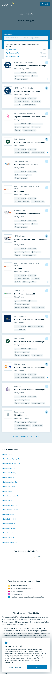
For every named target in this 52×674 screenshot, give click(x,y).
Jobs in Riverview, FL (9, 528)
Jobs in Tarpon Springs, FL (11, 459)
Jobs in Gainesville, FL (9, 542)
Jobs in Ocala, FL (7, 533)
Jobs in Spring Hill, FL (9, 519)
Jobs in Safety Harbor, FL (10, 496)
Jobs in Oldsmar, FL (8, 477)
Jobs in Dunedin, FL (8, 487)
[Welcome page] (8, 4)
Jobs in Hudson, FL (8, 491)
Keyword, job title (8, 34)
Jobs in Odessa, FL (8, 468)
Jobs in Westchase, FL (9, 482)
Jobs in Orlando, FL (8, 537)
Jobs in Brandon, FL (8, 524)
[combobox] (26, 38)
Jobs (21, 14)
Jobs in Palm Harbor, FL (10, 473)
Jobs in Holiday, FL (8, 454)
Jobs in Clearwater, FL (9, 505)
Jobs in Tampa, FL (8, 514)
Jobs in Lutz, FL (7, 500)
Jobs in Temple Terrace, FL (11, 510)
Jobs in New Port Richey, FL (11, 463)
